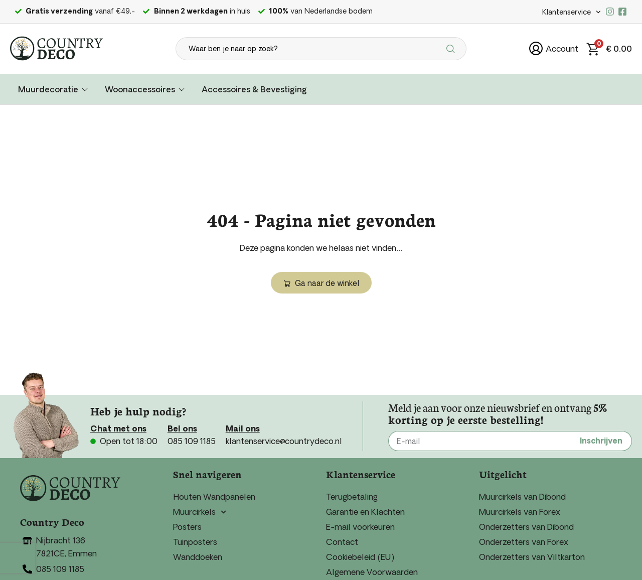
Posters (187, 526)
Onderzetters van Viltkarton (532, 556)
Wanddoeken (197, 556)
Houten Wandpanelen (214, 496)
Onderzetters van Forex (523, 541)
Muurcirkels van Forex (519, 511)
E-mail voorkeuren (360, 526)
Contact (342, 541)
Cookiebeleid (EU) (360, 556)
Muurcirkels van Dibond (522, 496)
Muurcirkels (199, 511)
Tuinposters (195, 541)
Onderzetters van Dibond (526, 526)
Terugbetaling (352, 496)
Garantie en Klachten (365, 511)
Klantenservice (571, 12)
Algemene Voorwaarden (372, 571)
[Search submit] (452, 48)
